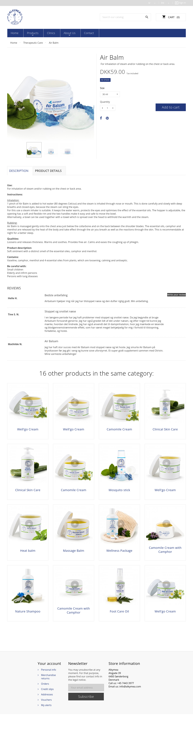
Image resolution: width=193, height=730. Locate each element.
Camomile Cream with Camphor (165, 558)
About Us (58, 33)
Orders (45, 699)
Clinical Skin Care (165, 430)
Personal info (48, 685)
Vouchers (46, 715)
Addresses (47, 710)
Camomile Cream (119, 430)
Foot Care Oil (119, 624)
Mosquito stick (119, 495)
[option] (34, 149)
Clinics (43, 33)
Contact (74, 33)
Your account (49, 679)
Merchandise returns (48, 692)
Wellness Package (119, 559)
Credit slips (47, 705)
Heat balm (27, 559)
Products (28, 33)
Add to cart (171, 107)
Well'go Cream (27, 430)
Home (14, 33)
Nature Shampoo (27, 624)
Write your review (176, 295)
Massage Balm (73, 559)
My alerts (46, 721)
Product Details (51, 171)
